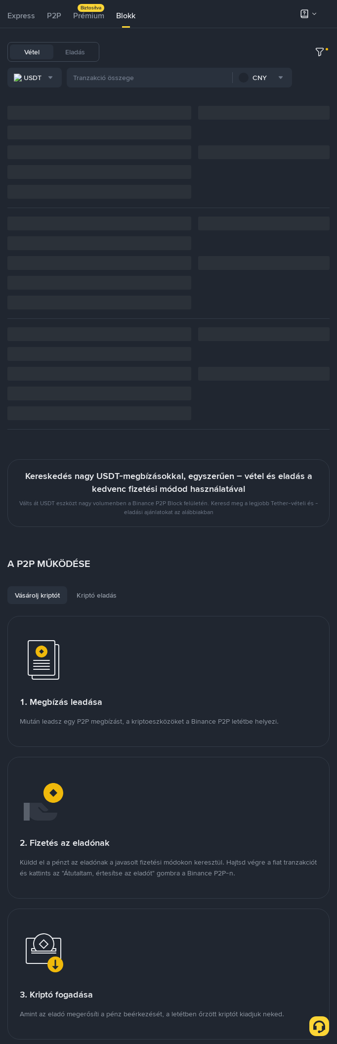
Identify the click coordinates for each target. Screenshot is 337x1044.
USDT (120, 51)
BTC (174, 51)
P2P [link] (54, 15)
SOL (243, 51)
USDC (148, 51)
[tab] (21, 16)
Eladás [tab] (75, 51)
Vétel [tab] (32, 51)
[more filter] (320, 79)
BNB (220, 51)
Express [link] (21, 15)
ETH (197, 51)
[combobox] (108, 79)
